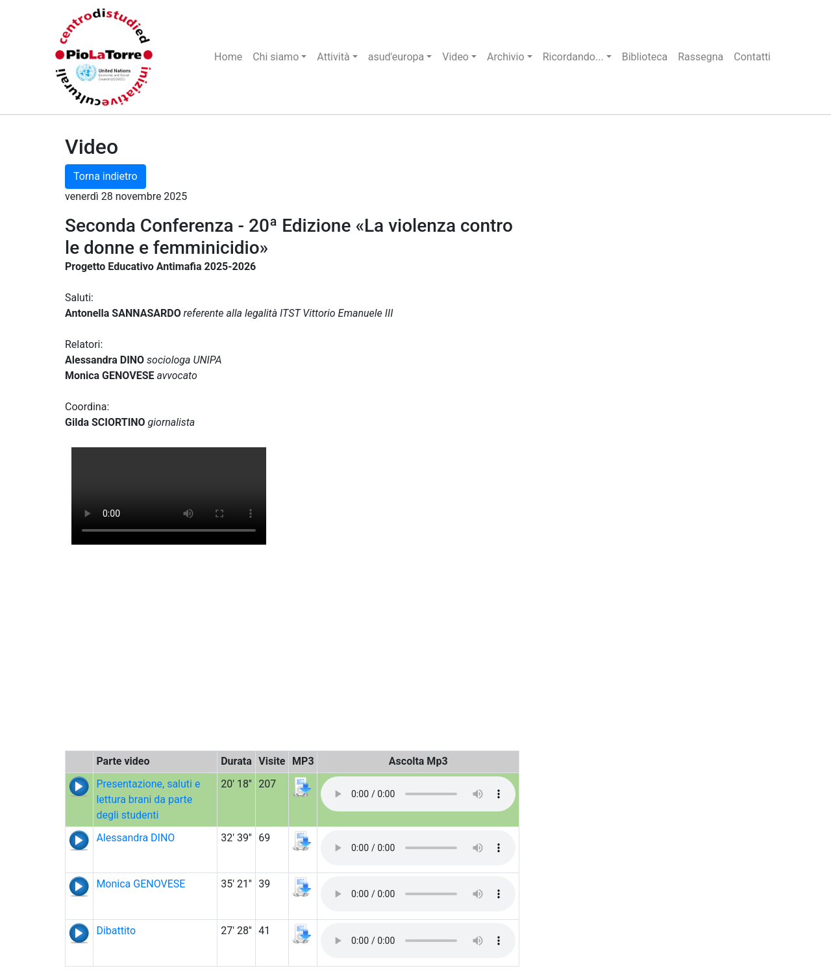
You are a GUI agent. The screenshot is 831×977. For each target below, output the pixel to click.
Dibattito (116, 930)
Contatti (752, 57)
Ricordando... (573, 57)
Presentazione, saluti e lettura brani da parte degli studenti (148, 799)
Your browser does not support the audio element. (418, 793)
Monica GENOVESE (140, 884)
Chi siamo (276, 57)
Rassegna (700, 57)
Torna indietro (105, 176)
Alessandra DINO (135, 838)
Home (228, 57)
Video (455, 57)
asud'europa (396, 57)
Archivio (506, 57)
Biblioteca (645, 57)
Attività (333, 57)
